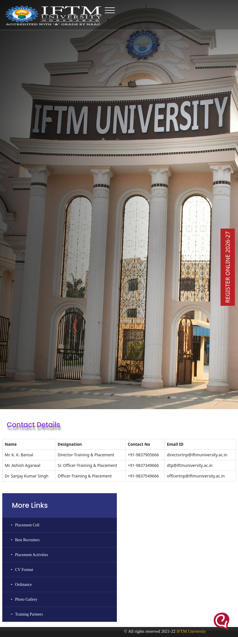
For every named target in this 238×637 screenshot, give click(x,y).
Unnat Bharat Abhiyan (176, 618)
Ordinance (23, 513)
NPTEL (7, 618)
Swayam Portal (12, 592)
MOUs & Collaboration (97, 592)
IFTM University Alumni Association (186, 592)
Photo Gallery (26, 528)
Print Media (89, 610)
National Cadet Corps (175, 601)
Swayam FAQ (11, 601)
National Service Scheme (178, 610)
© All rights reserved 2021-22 (161, 631)
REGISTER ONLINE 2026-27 (227, 267)
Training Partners (29, 543)
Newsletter (88, 601)
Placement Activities (31, 483)
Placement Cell (27, 453)
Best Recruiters (27, 468)
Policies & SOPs (92, 618)
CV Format (24, 498)
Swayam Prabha (13, 610)
